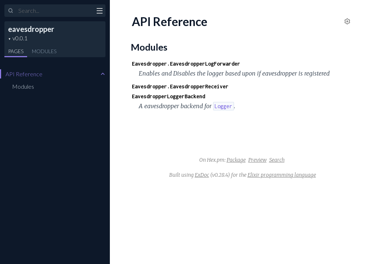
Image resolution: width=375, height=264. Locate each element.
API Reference (23, 73)
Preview (257, 160)
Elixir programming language (282, 175)
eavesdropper (31, 29)
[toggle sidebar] (99, 12)
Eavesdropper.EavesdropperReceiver (180, 86)
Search (277, 160)
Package (236, 160)
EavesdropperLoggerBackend (168, 96)
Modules (44, 51)
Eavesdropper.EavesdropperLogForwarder (186, 63)
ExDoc (202, 175)
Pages (15, 51)
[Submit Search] (11, 11)
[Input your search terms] (54, 10)
